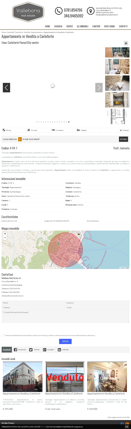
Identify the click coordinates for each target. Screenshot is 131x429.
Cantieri (96, 26)
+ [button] (5, 234)
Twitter (34, 349)
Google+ (48, 349)
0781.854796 (73, 10)
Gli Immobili (82, 26)
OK (126, 427)
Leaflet (122, 268)
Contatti (123, 26)
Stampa (124, 130)
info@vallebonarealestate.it (107, 15)
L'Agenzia (58, 26)
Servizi (69, 26)
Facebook (19, 349)
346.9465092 (73, 16)
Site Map (4, 423)
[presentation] (65, 329)
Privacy (11, 423)
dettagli (123, 139)
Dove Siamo (109, 26)
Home (47, 26)
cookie (43, 427)
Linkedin (63, 349)
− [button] (5, 238)
